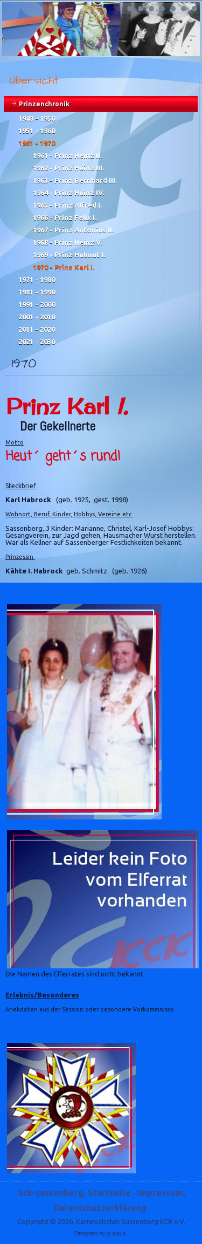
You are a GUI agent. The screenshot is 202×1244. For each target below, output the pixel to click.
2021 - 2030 (36, 341)
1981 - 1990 (36, 292)
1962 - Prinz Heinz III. (68, 168)
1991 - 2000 (36, 304)
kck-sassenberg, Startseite (75, 1193)
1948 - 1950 (36, 118)
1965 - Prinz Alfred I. (67, 205)
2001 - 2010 (36, 316)
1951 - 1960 (36, 130)
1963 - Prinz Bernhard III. (75, 180)
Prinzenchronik (44, 103)
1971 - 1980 (36, 279)
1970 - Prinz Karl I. (63, 267)
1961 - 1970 (36, 143)
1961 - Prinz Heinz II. (67, 155)
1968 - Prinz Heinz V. (67, 242)
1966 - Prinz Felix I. (64, 217)
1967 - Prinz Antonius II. (73, 230)
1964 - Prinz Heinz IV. (68, 192)
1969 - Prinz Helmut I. (69, 254)
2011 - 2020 (36, 329)
